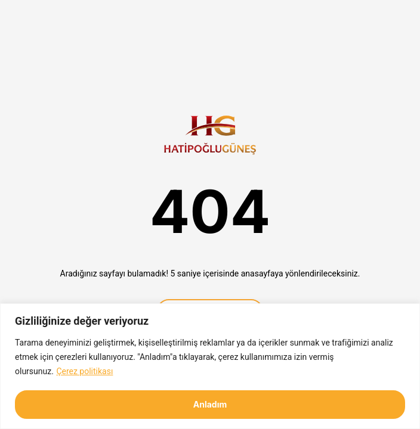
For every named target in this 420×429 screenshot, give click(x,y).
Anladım (210, 404)
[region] (210, 366)
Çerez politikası (84, 371)
